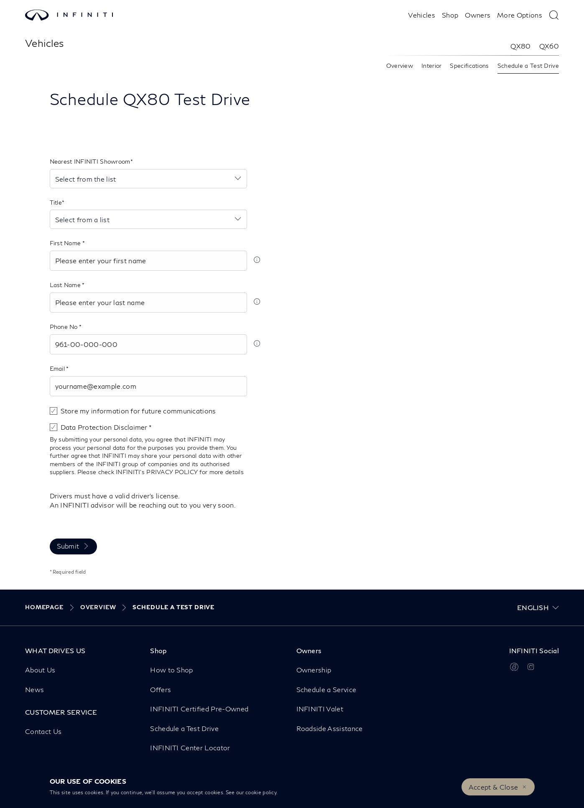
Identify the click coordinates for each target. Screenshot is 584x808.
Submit (68, 546)
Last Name (66, 284)
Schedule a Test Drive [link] (528, 65)
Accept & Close (493, 787)
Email (58, 368)
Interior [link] (431, 65)
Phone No (64, 326)
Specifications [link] (469, 65)
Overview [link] (399, 65)
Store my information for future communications (138, 411)
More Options (519, 15)
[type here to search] (554, 15)
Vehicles (421, 15)
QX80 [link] (520, 46)
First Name (66, 242)
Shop (450, 15)
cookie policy (260, 792)
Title (56, 202)
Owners (477, 15)
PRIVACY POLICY (171, 471)
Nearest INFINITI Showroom (90, 161)
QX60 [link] (549, 46)
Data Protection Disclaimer (105, 427)
